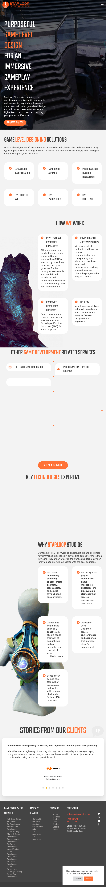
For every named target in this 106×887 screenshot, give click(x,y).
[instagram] (93, 817)
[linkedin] (93, 824)
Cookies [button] (78, 879)
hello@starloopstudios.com (78, 814)
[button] (43, 788)
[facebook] (93, 810)
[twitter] (93, 813)
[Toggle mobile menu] (102, 5)
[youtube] (93, 821)
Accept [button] (89, 879)
